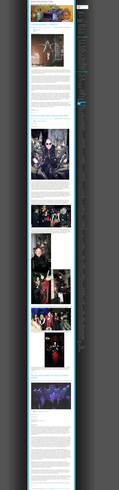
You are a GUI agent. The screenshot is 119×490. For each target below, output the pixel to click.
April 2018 (80, 153)
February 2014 (81, 221)
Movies (80, 84)
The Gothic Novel (82, 66)
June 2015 (81, 201)
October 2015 (81, 195)
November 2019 (82, 126)
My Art (80, 86)
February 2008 (81, 288)
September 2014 (82, 213)
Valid (81, 348)
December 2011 (82, 245)
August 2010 (81, 259)
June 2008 (81, 282)
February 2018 (81, 156)
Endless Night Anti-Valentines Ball (50, 116)
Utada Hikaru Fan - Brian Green (64, 488)
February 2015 (81, 205)
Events (80, 73)
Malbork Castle (81, 60)
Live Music (81, 91)
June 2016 (81, 184)
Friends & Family (82, 75)
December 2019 (82, 124)
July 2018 (80, 149)
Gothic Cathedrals (82, 58)
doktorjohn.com (42, 1)
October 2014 (81, 211)
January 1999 (81, 334)
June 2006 (81, 306)
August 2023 (81, 109)
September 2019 (82, 129)
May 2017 (80, 167)
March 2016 (81, 188)
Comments (82, 346)
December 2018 (82, 141)
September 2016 (82, 179)
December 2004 (82, 311)
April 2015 (80, 204)
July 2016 (80, 182)
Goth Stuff (38, 27)
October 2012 (81, 236)
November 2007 (82, 293)
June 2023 (81, 112)
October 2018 (81, 144)
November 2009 (82, 267)
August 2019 (81, 130)
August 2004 (81, 314)
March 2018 (81, 155)
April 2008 (80, 285)
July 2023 (80, 110)
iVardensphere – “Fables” (44, 24)
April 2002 (80, 323)
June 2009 (81, 271)
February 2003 (81, 317)
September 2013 (82, 228)
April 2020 (80, 118)
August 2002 (81, 322)
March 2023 (81, 113)
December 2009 (82, 265)
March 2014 (81, 219)
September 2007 (82, 294)
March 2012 (81, 242)
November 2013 (82, 225)
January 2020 (81, 123)
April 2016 (80, 187)
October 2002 (81, 320)
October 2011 (81, 248)
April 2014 (80, 218)
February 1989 (81, 337)
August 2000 (81, 329)
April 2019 (80, 136)
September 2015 (82, 196)
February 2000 (81, 331)
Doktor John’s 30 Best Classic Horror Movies (82, 26)
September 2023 (82, 107)
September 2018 (82, 146)
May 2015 (80, 202)
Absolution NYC (82, 49)
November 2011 (82, 247)
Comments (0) (33, 112)
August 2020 (81, 116)
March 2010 (81, 262)
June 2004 (81, 316)
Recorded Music (82, 94)
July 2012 (80, 237)
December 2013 (82, 224)
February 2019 (81, 139)
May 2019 (80, 135)
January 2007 (81, 302)
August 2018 (81, 147)
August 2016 (81, 181)
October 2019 (81, 127)
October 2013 (81, 227)
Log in (80, 343)
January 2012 (81, 244)
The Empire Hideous (82, 64)
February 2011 (81, 256)
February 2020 (81, 121)
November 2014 (82, 210)
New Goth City (81, 32)
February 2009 (81, 274)
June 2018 (81, 150)
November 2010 (82, 257)
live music (80, 83)
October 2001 (81, 328)
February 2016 (81, 190)
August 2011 (81, 250)
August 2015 (81, 198)
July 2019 (80, 132)
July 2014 (80, 216)
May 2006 (80, 308)
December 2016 (82, 175)
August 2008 (81, 280)
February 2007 (81, 300)
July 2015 (80, 199)
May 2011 (80, 253)
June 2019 (81, 133)
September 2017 (82, 162)
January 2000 (81, 332)
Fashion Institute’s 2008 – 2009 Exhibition (81, 52)
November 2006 (82, 303)
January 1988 (81, 339)
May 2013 (80, 233)
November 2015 (82, 193)
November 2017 (82, 161)
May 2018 (80, 152)
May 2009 (80, 273)
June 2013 (81, 231)
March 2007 (81, 299)
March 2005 (81, 309)
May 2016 (80, 185)
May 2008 (80, 283)
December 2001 (82, 325)
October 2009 (81, 268)
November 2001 (82, 326)
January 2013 (81, 234)
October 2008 (81, 279)
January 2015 (81, 207)
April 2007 (80, 297)
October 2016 (81, 178)
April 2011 (80, 254)
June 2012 (81, 239)
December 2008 (82, 276)
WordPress (47, 488)
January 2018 (81, 158)
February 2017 (81, 172)
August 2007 (81, 296)
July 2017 (80, 164)
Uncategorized (81, 96)
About (80, 15)
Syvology (80, 33)
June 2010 (81, 260)
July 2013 (80, 230)
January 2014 (81, 222)
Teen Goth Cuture (82, 63)
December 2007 (82, 291)
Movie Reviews (82, 93)
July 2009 (80, 270)
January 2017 (81, 173)
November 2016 (82, 176)
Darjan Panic (55, 488)
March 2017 (81, 170)
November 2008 (82, 277)
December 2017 (82, 159)
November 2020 (82, 115)
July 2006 (80, 305)
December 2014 (82, 208)
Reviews (80, 87)
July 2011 (80, 251)
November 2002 (82, 319)
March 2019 (81, 138)
